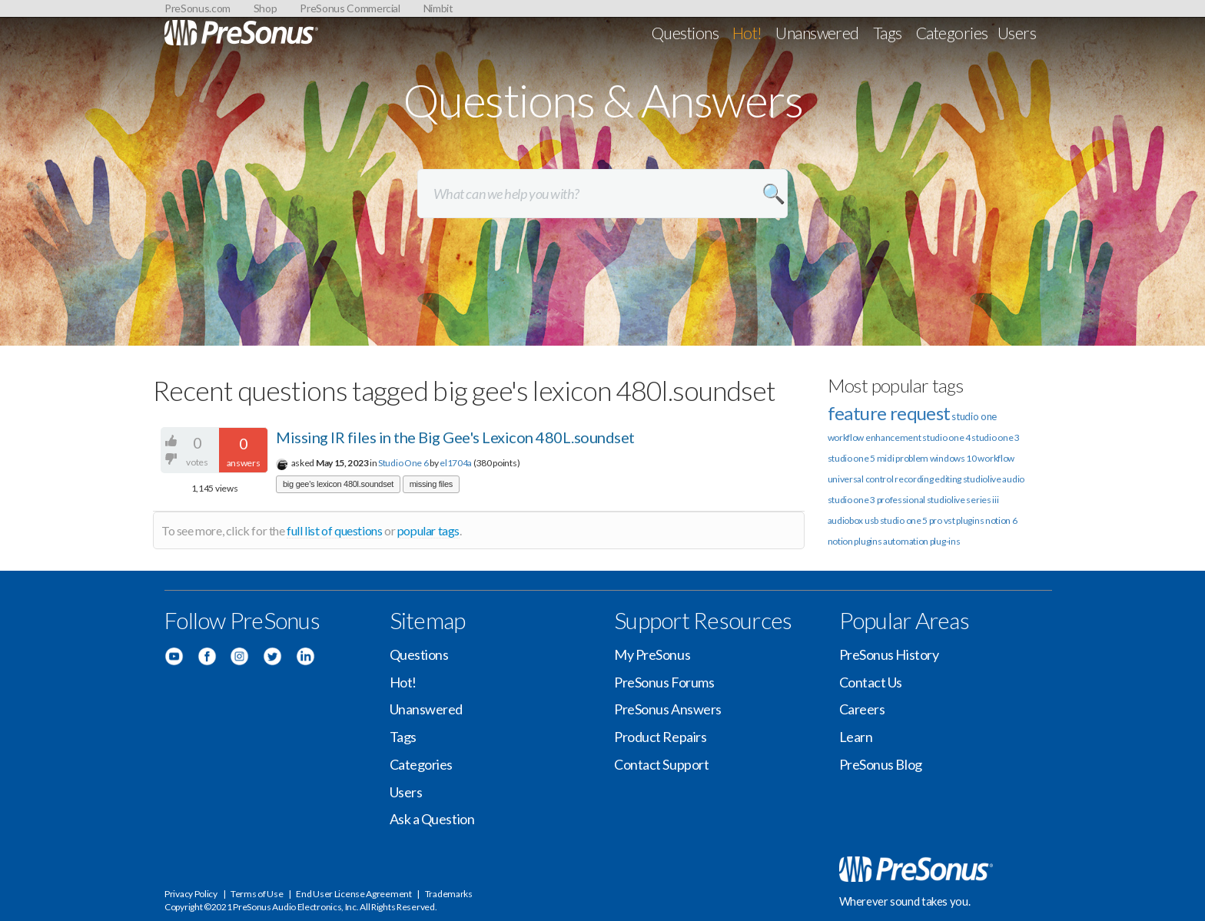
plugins (867, 541)
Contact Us (871, 682)
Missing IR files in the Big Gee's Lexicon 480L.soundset (455, 437)
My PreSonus (652, 654)
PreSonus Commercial (350, 8)
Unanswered (817, 32)
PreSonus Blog (880, 764)
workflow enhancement (874, 437)
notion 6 (1001, 520)
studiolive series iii (963, 499)
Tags (887, 32)
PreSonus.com (197, 8)
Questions (685, 32)
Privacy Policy (190, 893)
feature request (889, 413)
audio (1013, 479)
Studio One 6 (403, 463)
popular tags (428, 530)
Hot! (747, 32)
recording (914, 479)
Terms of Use (257, 893)
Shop (265, 8)
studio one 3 (995, 437)
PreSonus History (889, 654)
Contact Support (661, 764)
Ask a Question (432, 818)
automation (905, 541)
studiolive (982, 479)
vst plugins (964, 520)
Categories (952, 32)
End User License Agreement (353, 893)
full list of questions (334, 530)
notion (840, 541)
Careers (862, 709)
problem (911, 458)
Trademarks (449, 893)
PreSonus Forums (664, 682)
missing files (431, 484)
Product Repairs (660, 736)
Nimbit (438, 8)
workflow (996, 458)
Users (1017, 32)
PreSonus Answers (668, 709)
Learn (856, 736)
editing (947, 479)
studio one (974, 416)
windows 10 (953, 458)
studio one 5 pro (911, 520)
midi (886, 458)
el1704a (456, 463)
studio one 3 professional (877, 499)
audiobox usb (853, 520)
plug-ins (945, 541)
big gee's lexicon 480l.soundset (338, 484)
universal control (861, 479)
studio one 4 (946, 437)
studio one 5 (851, 458)
